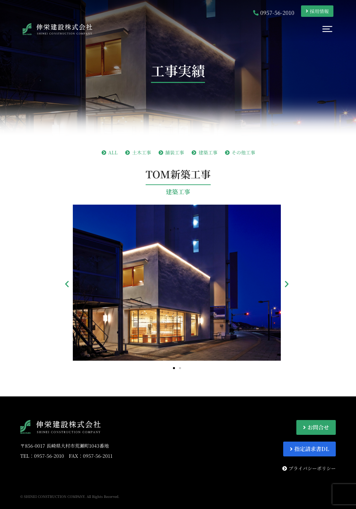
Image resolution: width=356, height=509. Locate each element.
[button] (67, 283)
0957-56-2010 (49, 455)
